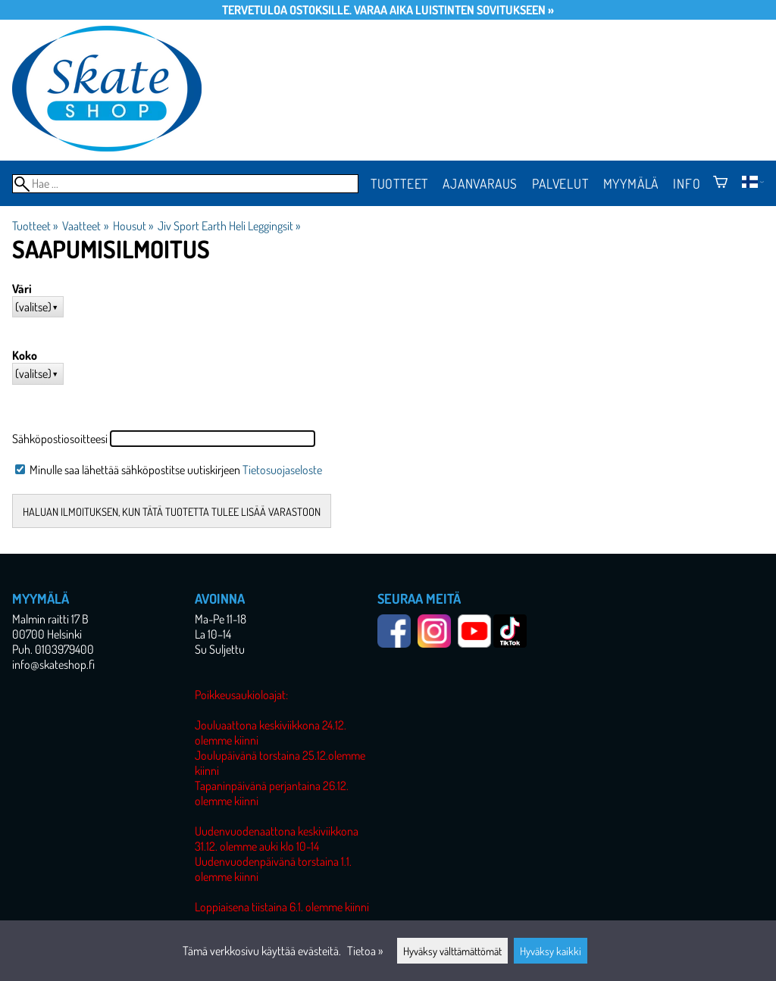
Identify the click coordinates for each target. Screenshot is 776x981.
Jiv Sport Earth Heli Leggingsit (229, 225)
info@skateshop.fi (53, 664)
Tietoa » (365, 950)
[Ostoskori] (720, 183)
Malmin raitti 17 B (50, 618)
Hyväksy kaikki (550, 951)
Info (686, 183)
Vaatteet (85, 225)
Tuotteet (399, 183)
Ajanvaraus (480, 183)
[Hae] (185, 183)
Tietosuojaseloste (282, 469)
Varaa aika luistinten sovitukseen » (454, 9)
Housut (133, 225)
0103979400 (64, 649)
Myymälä (631, 183)
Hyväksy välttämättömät (452, 951)
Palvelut (560, 183)
